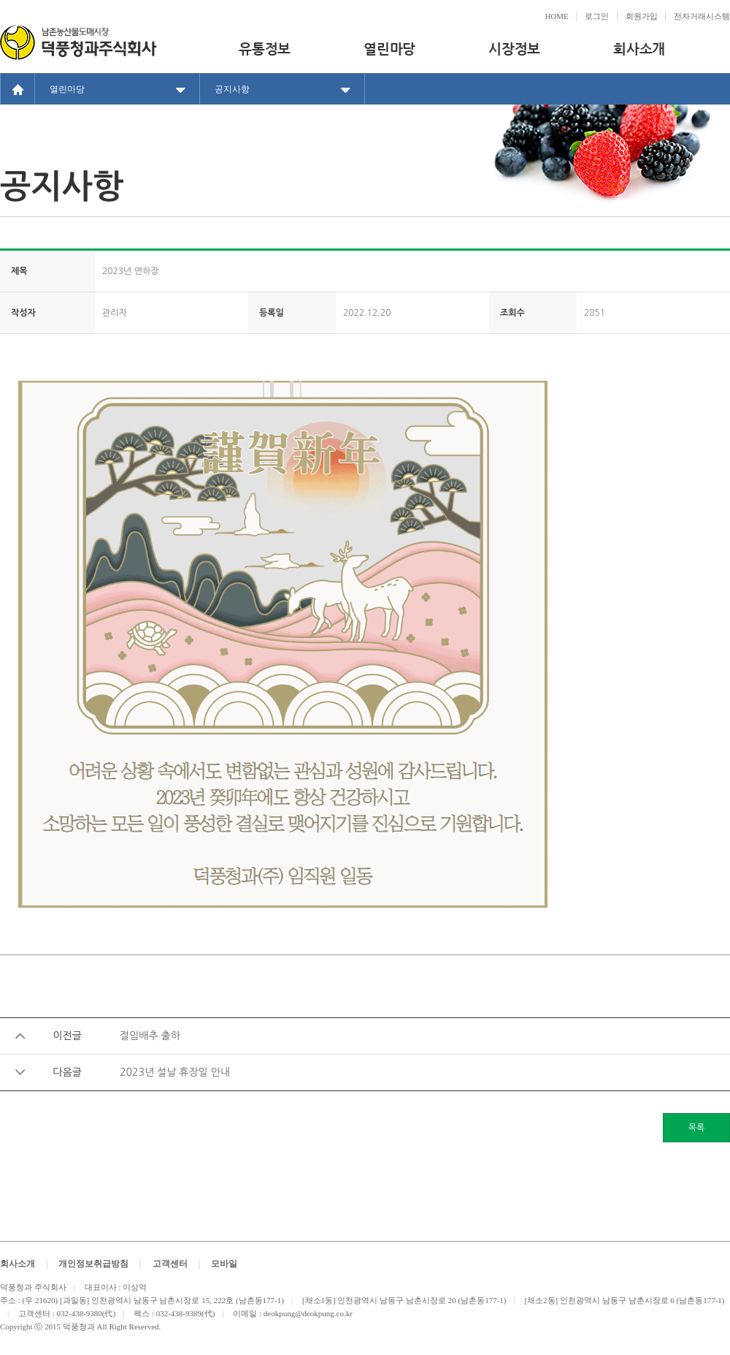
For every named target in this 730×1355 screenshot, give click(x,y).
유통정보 (265, 48)
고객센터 (170, 1264)
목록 (696, 1127)
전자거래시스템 (702, 16)
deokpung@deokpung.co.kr (308, 1313)
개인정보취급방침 (93, 1264)
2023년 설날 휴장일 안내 (175, 1072)
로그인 (597, 16)
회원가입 (642, 16)
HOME (556, 16)
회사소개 (639, 48)
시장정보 (514, 48)
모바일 (224, 1264)
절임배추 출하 (150, 1036)
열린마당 (389, 48)
